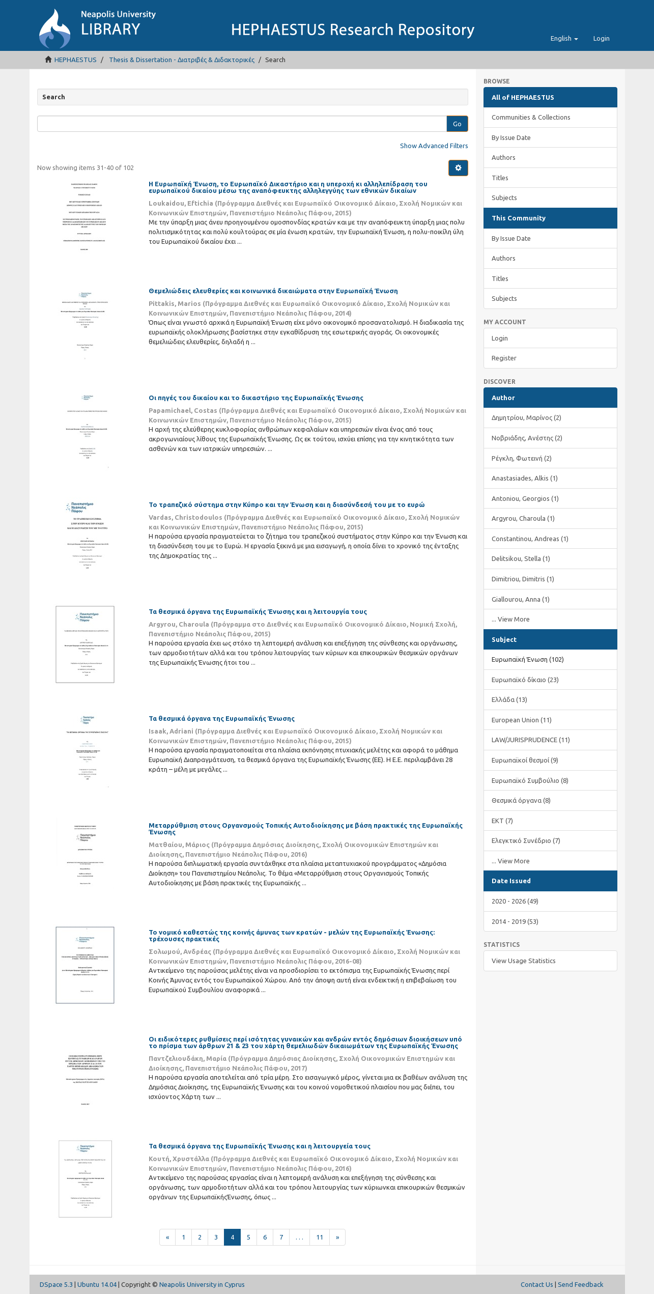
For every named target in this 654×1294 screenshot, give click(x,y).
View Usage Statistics (524, 960)
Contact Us (537, 1284)
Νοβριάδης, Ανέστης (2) (527, 437)
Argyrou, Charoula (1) (523, 518)
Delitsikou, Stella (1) (521, 558)
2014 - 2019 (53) (515, 921)
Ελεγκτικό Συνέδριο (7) (526, 840)
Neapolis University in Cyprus (202, 1284)
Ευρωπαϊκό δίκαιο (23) (525, 679)
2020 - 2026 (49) (515, 901)
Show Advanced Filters (434, 145)
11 (319, 1237)
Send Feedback (581, 1284)
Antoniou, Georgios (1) (525, 498)
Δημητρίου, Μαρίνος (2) (526, 417)
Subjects (504, 197)
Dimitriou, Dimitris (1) (523, 578)
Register (504, 357)
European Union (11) (522, 719)
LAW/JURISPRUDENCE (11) (531, 739)
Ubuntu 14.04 (97, 1284)
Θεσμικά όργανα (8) (521, 800)
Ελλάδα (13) (509, 699)
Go (457, 123)
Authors (504, 157)
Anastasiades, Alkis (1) (525, 478)
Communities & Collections (531, 117)
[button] (564, 38)
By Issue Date (511, 137)
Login (500, 338)
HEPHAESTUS (75, 59)
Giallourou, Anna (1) (521, 599)
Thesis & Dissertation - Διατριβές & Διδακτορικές (181, 59)
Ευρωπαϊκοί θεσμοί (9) (525, 760)
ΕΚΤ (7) (502, 820)
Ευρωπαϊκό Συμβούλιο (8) (530, 780)
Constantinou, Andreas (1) (530, 538)
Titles (500, 177)
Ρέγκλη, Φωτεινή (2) (522, 458)
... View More (511, 619)
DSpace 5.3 (56, 1284)
